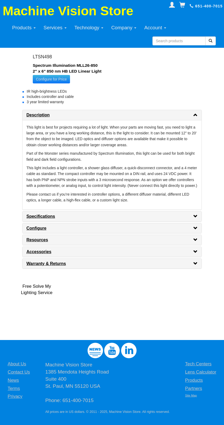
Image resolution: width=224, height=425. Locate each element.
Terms (14, 388)
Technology (89, 27)
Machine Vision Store (68, 11)
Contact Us (19, 372)
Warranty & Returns (46, 263)
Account (155, 27)
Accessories (38, 251)
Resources (37, 240)
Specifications (40, 216)
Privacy (15, 396)
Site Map (191, 395)
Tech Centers (198, 363)
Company (123, 27)
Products (24, 27)
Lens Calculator (200, 372)
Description (38, 115)
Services (55, 27)
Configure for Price (51, 79)
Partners (193, 388)
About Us (17, 363)
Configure (36, 228)
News (13, 380)
